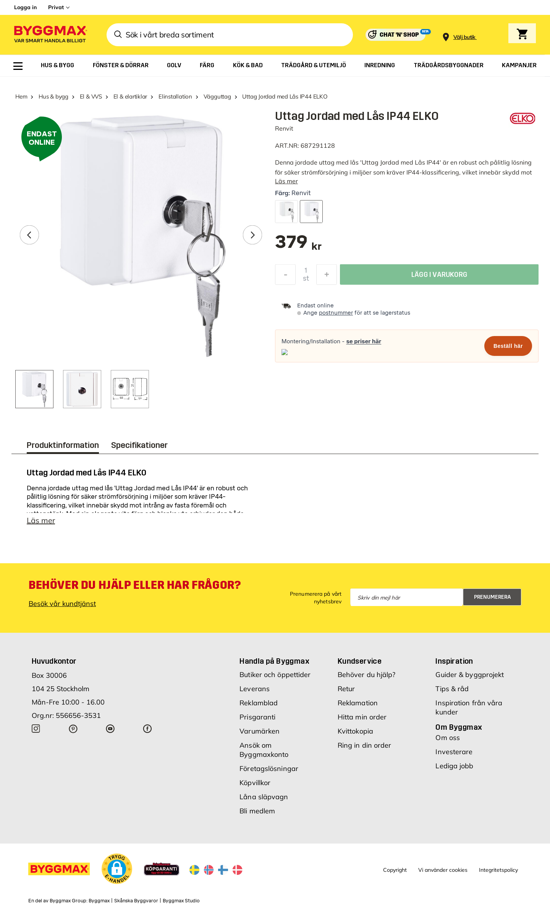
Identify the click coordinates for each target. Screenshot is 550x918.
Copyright (395, 869)
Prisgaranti (257, 717)
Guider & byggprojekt (469, 674)
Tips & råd (452, 688)
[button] (117, 868)
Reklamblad (258, 702)
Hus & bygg (53, 96)
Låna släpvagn (263, 796)
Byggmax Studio (181, 900)
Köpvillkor (254, 782)
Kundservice (360, 661)
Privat (56, 7)
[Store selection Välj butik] (464, 37)
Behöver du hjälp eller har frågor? (135, 585)
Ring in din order (364, 745)
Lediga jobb (454, 765)
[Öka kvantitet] (326, 276)
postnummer (336, 313)
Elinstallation (175, 96)
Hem (21, 96)
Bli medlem (257, 810)
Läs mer (286, 181)
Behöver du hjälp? (367, 674)
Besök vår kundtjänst (62, 603)
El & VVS (91, 96)
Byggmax (99, 900)
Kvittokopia (355, 731)
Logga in (25, 7)
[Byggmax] (50, 35)
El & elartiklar (130, 96)
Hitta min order (362, 717)
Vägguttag (217, 96)
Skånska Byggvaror (136, 900)
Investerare (453, 751)
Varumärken (259, 731)
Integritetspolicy (498, 869)
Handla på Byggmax (274, 661)
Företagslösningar (268, 768)
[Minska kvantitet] (285, 276)
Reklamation (358, 702)
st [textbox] (306, 280)
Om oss (447, 737)
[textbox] (298, 245)
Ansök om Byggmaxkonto (263, 750)
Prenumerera (492, 597)
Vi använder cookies (442, 869)
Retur (346, 688)
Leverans (254, 688)
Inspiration (454, 661)
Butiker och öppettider (275, 674)
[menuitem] (18, 66)
